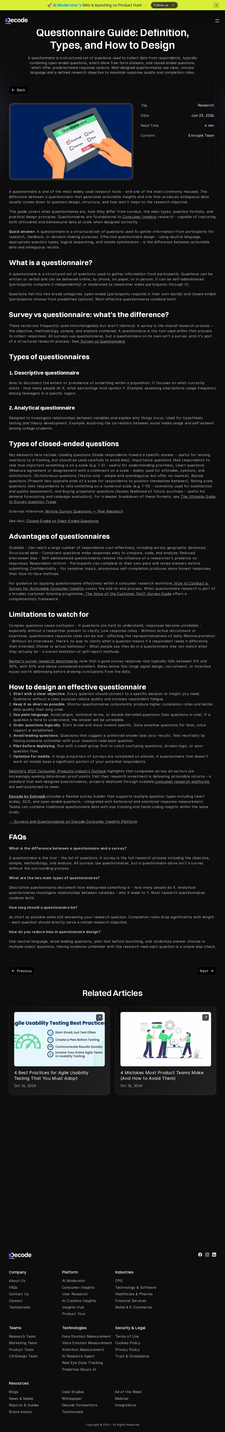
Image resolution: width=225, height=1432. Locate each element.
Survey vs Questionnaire (102, 341)
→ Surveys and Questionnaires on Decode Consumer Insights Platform (73, 821)
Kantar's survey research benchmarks (43, 661)
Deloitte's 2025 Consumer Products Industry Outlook (57, 771)
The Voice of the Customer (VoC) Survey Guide (127, 594)
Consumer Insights (139, 217)
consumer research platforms (181, 781)
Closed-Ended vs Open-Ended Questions (62, 521)
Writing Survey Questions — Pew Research (83, 511)
